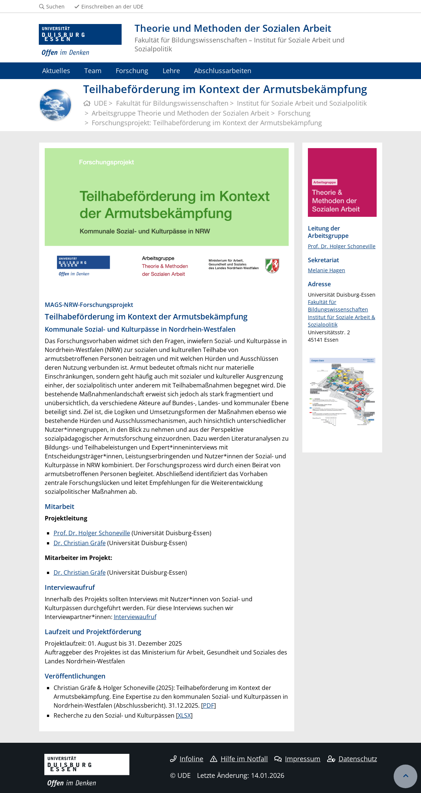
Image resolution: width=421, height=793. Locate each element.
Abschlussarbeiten (222, 70)
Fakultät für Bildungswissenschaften (338, 305)
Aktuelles (56, 70)
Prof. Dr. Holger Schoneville (92, 533)
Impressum (297, 758)
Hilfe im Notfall (239, 758)
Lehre (171, 70)
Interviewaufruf (135, 617)
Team (93, 70)
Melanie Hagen (326, 270)
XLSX (184, 715)
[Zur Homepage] (80, 40)
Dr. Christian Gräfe (80, 543)
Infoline (187, 758)
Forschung (132, 70)
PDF (208, 705)
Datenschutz (352, 758)
